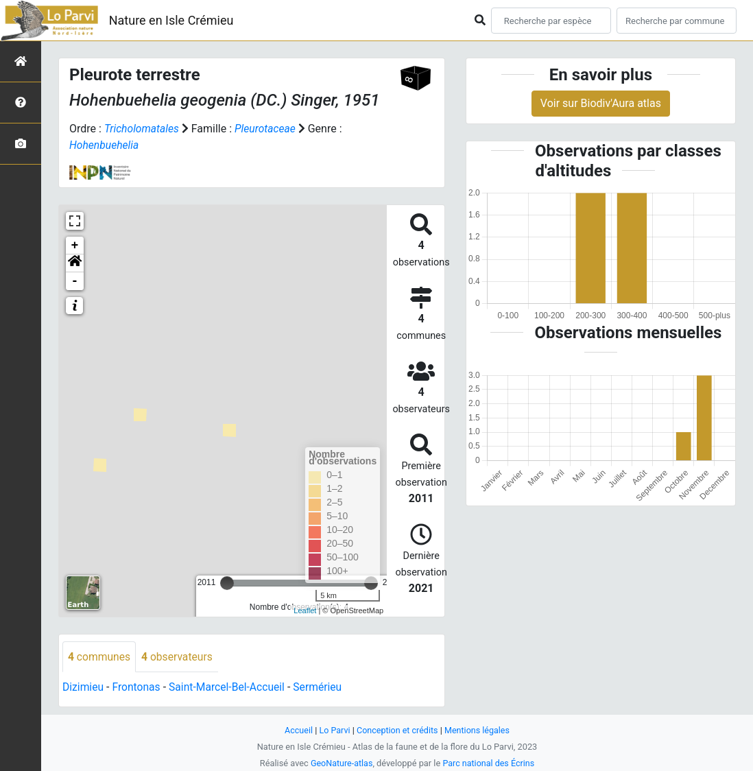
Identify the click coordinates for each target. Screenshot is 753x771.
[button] (75, 263)
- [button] (75, 281)
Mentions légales (478, 730)
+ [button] (75, 245)
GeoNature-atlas (340, 763)
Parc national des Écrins (489, 763)
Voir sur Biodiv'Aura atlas (600, 103)
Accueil (297, 730)
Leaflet (305, 610)
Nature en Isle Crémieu (171, 20)
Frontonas (138, 687)
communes (100, 656)
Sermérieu (323, 687)
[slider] (227, 583)
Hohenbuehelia (105, 145)
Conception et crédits (397, 730)
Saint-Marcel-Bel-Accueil (230, 687)
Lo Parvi (333, 730)
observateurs (179, 656)
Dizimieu (83, 687)
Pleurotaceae (268, 128)
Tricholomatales (142, 128)
